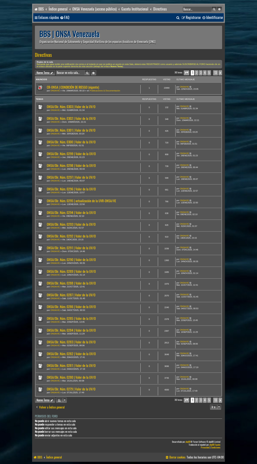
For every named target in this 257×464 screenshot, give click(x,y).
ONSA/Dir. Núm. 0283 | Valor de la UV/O (71, 342)
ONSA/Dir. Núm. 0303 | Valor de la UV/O (71, 106)
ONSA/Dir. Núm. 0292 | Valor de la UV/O (71, 236)
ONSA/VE (55, 91)
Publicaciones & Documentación (105, 91)
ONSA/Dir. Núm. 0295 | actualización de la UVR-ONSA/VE (81, 201)
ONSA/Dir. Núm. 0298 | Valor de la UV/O (71, 165)
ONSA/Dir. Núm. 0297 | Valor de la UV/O (71, 177)
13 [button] (215, 73)
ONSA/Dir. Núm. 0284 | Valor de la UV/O (71, 330)
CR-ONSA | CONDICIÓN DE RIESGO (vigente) (73, 87)
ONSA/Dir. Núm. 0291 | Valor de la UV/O (71, 248)
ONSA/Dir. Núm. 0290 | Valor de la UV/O (71, 259)
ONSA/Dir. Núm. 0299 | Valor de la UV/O (71, 153)
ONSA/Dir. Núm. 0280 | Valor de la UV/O (71, 377)
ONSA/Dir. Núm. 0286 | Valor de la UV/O (71, 306)
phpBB (188, 441)
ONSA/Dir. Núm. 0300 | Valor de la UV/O (71, 142)
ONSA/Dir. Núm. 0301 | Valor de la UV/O (71, 130)
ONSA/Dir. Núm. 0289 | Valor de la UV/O (71, 271)
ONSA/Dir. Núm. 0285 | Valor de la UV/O (71, 318)
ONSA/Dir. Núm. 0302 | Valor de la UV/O (71, 118)
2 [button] (196, 73)
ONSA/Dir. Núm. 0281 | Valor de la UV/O (71, 365)
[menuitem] (64, 17)
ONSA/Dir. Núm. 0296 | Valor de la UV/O (71, 189)
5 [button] (209, 73)
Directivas (43, 55)
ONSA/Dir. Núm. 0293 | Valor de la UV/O (71, 224)
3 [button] (200, 73)
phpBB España (214, 444)
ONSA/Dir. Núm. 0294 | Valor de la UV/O (71, 212)
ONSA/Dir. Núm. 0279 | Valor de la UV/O (71, 389)
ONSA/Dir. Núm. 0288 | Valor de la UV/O (71, 283)
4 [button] (205, 73)
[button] (186, 72)
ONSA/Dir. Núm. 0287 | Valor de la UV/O (71, 295)
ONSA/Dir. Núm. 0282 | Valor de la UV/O (71, 353)
